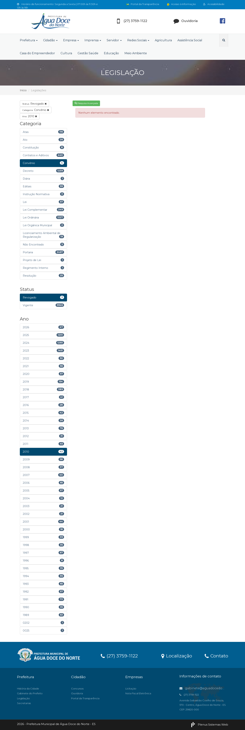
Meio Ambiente (135, 53)
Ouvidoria (77, 693)
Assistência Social (189, 40)
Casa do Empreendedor (37, 53)
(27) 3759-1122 (119, 655)
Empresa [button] (71, 40)
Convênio (35, 110)
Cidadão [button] (50, 40)
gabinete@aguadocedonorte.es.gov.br (212, 688)
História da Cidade (28, 688)
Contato (216, 655)
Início (23, 90)
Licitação (130, 688)
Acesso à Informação (181, 4)
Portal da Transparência (142, 4)
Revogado (34, 103)
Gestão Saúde (88, 53)
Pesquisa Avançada (86, 103)
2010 (29, 116)
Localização (176, 655)
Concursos (77, 688)
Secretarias (24, 703)
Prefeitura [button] (29, 40)
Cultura (66, 53)
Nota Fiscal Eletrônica (138, 693)
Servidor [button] (114, 40)
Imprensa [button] (92, 40)
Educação (111, 53)
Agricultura (163, 40)
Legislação (23, 698)
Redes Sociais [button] (138, 40)
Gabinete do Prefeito (30, 693)
